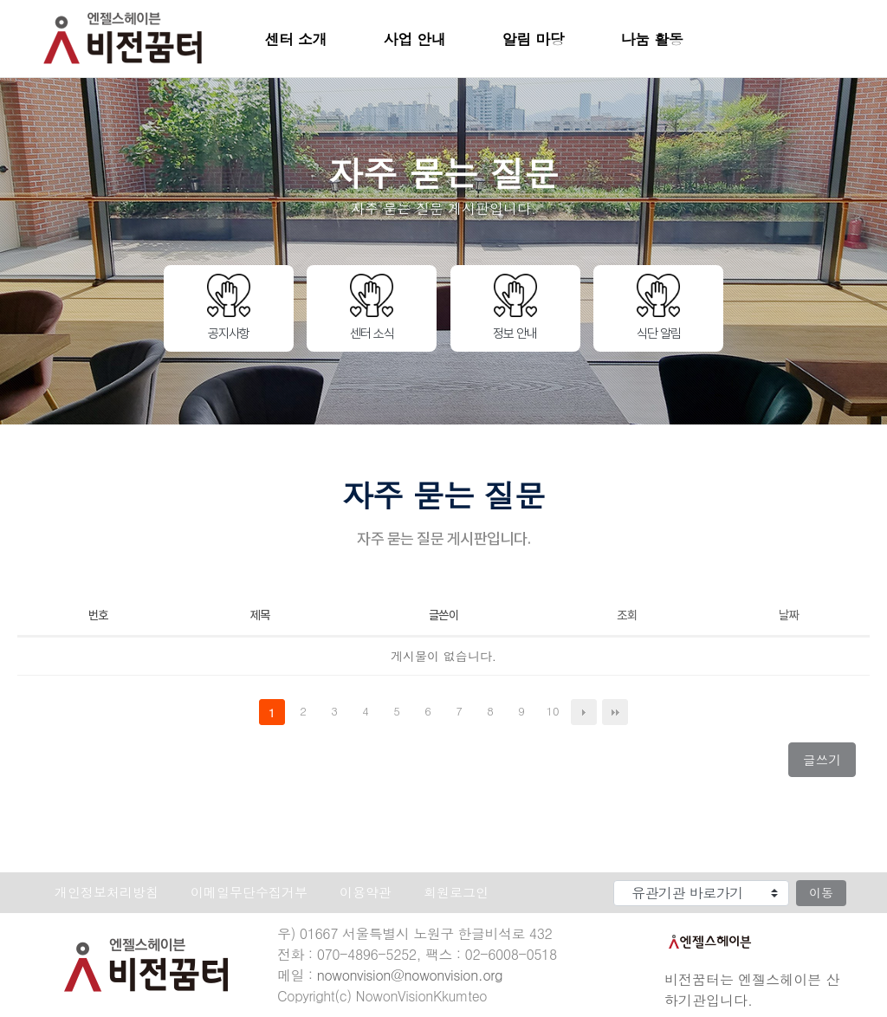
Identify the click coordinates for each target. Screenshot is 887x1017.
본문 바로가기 (0, 0)
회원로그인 (456, 893)
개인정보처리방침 (107, 893)
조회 (627, 615)
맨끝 (615, 712)
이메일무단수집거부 (249, 893)
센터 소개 (296, 39)
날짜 (789, 615)
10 (556, 712)
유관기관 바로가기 (582, 877)
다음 (584, 712)
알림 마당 (533, 39)
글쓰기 (828, 763)
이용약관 (366, 893)
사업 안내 (415, 39)
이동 (821, 893)
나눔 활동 (652, 39)
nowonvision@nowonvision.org (409, 975)
